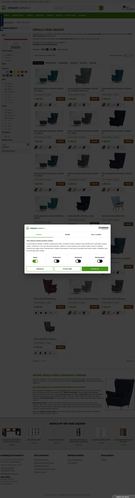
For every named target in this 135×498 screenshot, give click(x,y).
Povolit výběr (67, 269)
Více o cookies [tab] (96, 234)
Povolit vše (95, 269)
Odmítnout (40, 269)
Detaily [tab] (67, 234)
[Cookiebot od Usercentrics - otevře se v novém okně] (100, 228)
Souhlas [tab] (39, 234)
